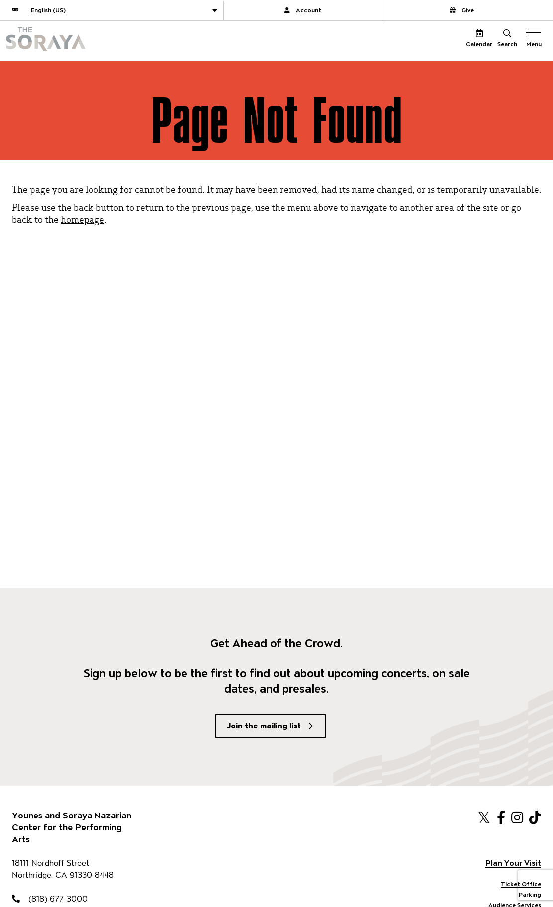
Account (302, 10)
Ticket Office (521, 884)
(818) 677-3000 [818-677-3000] (50, 899)
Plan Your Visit (513, 863)
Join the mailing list (264, 725)
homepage (82, 219)
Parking (530, 894)
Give (462, 10)
